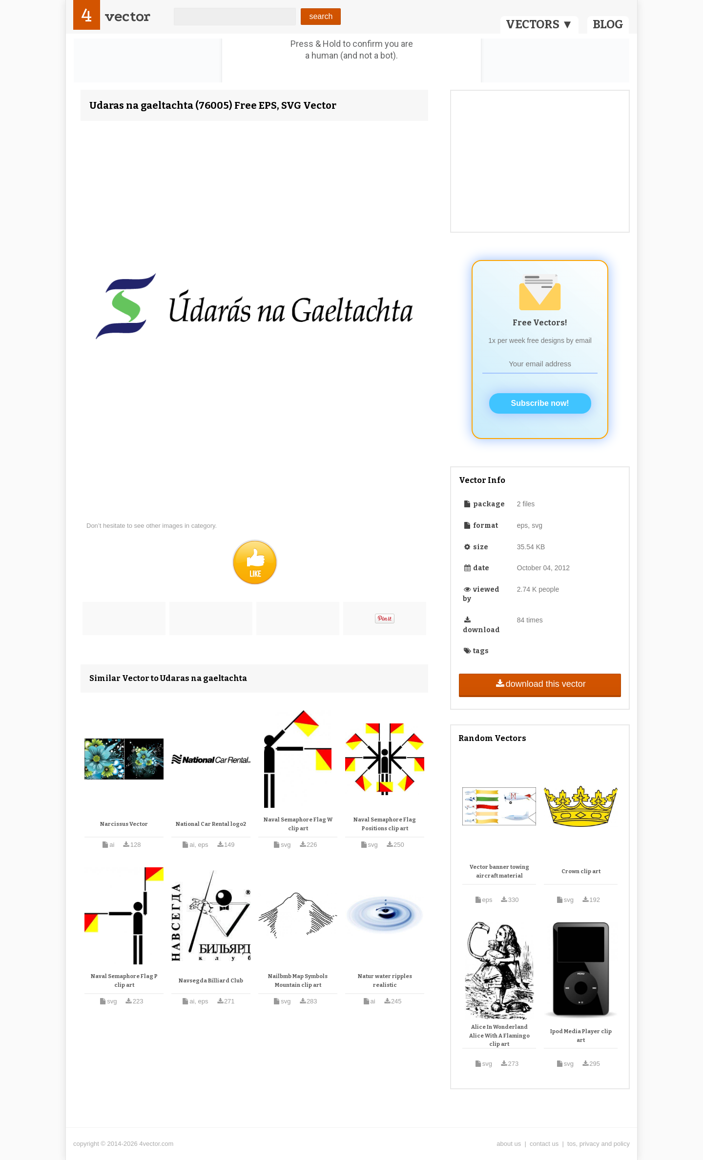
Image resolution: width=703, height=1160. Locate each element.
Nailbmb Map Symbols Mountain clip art (298, 980)
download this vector (539, 684)
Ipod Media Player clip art (581, 1035)
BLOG (608, 24)
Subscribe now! (540, 403)
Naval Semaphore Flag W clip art (298, 824)
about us (508, 1143)
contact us (544, 1143)
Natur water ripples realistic (385, 980)
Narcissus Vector (124, 824)
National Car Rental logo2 (211, 824)
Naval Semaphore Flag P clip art (124, 980)
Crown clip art (580, 871)
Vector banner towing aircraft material (499, 871)
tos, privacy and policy (598, 1143)
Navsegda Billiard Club (211, 981)
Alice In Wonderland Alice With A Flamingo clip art (499, 1035)
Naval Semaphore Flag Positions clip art (384, 824)
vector (127, 16)
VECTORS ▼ (539, 24)
